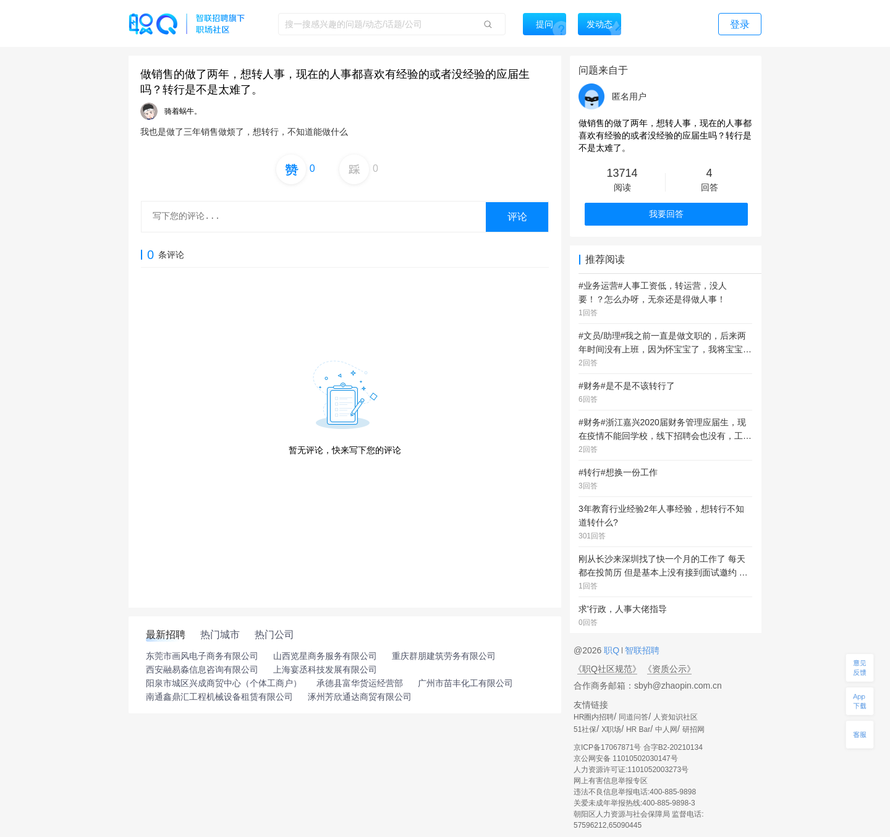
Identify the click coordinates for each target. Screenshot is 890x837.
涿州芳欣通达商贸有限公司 (360, 696)
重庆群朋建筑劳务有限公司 (444, 656)
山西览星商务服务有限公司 (325, 656)
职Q (613, 650)
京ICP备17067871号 (607, 747)
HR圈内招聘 (594, 717)
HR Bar (638, 729)
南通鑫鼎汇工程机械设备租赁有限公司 (219, 696)
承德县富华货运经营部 (359, 683)
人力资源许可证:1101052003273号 (631, 769)
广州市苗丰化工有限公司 (465, 683)
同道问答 (633, 717)
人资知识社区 (675, 717)
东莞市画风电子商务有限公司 (202, 656)
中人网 (666, 729)
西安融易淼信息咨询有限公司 (202, 669)
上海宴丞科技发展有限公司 (325, 669)
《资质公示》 (669, 669)
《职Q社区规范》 (607, 669)
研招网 (693, 729)
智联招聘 (640, 650)
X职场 (611, 729)
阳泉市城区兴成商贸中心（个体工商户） (224, 683)
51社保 (585, 729)
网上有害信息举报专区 (611, 780)
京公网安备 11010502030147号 (626, 758)
